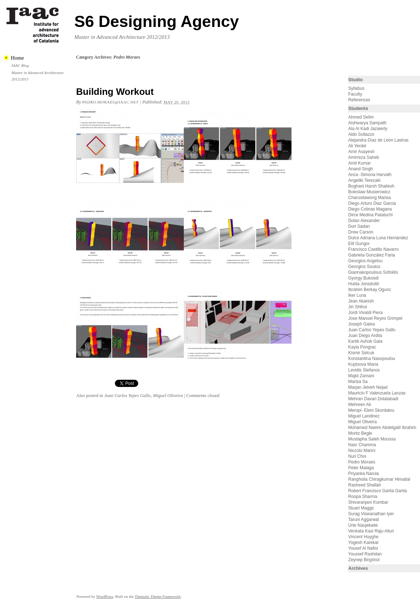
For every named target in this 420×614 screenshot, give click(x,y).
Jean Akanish (361, 301)
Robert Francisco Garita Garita (377, 490)
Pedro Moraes (361, 462)
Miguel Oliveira (168, 395)
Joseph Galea (361, 324)
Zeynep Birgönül (363, 559)
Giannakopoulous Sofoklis (373, 272)
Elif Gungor (359, 243)
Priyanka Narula (363, 473)
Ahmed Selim (361, 117)
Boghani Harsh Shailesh (371, 186)
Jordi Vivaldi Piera (365, 312)
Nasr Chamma (362, 444)
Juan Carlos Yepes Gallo (127, 395)
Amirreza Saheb (363, 157)
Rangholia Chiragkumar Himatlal (379, 479)
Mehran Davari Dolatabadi (373, 398)
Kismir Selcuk (361, 352)
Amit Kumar (359, 163)
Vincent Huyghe (363, 536)
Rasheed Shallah (364, 485)
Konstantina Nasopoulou (371, 358)
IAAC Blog (20, 65)
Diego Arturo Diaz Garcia (372, 203)
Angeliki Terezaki (364, 180)
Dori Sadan (359, 226)
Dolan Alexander (364, 220)
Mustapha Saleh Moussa (372, 439)
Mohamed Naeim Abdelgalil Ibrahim (382, 427)
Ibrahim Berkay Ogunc (369, 289)
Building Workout (115, 91)
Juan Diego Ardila (365, 335)
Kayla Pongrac (362, 347)
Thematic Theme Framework (158, 596)
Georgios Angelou (365, 260)
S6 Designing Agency (156, 21)
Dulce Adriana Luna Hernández (378, 237)
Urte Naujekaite (363, 525)
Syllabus (356, 88)
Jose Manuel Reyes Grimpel (375, 318)
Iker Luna (357, 295)
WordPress (104, 596)
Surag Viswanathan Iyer (371, 513)
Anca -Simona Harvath (370, 174)
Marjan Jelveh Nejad (367, 387)
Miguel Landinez (363, 416)
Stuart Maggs (361, 508)
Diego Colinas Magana (370, 209)
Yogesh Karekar (363, 542)
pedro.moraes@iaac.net (110, 102)
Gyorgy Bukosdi (363, 278)
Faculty (355, 94)
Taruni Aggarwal (363, 519)
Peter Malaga (361, 467)
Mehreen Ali (359, 404)
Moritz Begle (360, 433)
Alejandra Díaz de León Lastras (378, 140)
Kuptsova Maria (363, 364)
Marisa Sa (358, 381)
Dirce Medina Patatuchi (370, 214)
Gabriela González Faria (371, 255)
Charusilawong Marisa (369, 197)
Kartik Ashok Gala (365, 341)
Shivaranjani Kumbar (368, 502)
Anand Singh (360, 168)
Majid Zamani (361, 375)
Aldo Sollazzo (361, 134)
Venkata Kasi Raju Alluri (371, 531)
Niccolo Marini (361, 450)
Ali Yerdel (357, 145)
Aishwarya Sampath (367, 122)
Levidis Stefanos (364, 370)
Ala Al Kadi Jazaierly (367, 128)
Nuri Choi (357, 456)
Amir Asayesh (361, 151)
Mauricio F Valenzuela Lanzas (377, 393)
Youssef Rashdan (365, 554)
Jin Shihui (357, 306)
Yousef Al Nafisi (363, 548)
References (359, 99)
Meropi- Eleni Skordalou (371, 410)
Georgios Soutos (364, 266)
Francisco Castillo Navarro (373, 249)
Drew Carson (360, 232)
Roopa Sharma (362, 496)
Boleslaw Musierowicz (369, 191)
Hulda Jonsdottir (363, 283)
